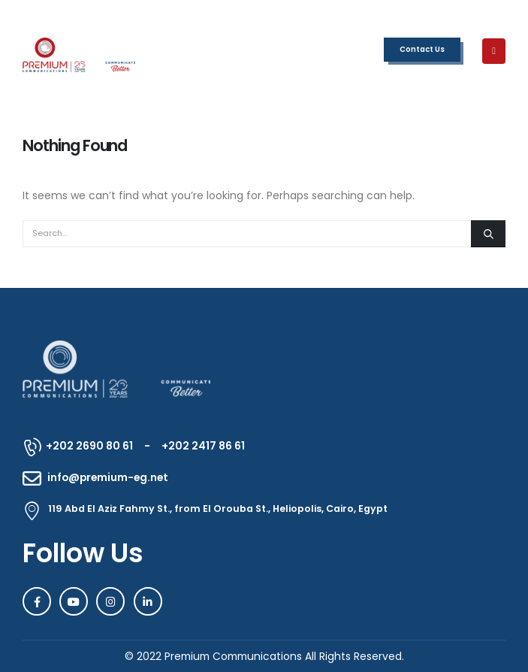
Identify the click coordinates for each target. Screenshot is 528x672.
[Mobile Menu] (493, 51)
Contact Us (422, 49)
